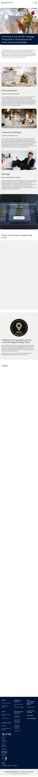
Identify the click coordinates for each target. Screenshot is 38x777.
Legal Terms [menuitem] (30, 771)
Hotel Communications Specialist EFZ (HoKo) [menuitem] (31, 702)
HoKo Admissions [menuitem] (30, 707)
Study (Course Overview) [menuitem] (17, 701)
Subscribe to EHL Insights (4, 752)
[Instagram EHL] (5, 760)
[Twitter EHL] (2, 757)
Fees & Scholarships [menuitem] (31, 718)
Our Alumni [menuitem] (4, 725)
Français (15, 765)
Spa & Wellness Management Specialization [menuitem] (17, 721)
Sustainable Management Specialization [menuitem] (17, 727)
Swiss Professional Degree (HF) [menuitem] (18, 712)
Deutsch (10, 765)
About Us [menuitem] (4, 700)
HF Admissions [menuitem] (17, 730)
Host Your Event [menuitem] (5, 718)
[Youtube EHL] (6, 758)
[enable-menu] (36, 3)
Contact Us (4, 749)
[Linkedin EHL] (6, 757)
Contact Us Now (19, 217)
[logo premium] (7, 2)
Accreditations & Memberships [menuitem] (12, 771)
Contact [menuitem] (3, 711)
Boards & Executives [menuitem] (6, 703)
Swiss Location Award (18, 346)
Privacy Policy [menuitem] (23, 771)
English (5, 765)
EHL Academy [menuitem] (30, 715)
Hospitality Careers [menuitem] (6, 722)
